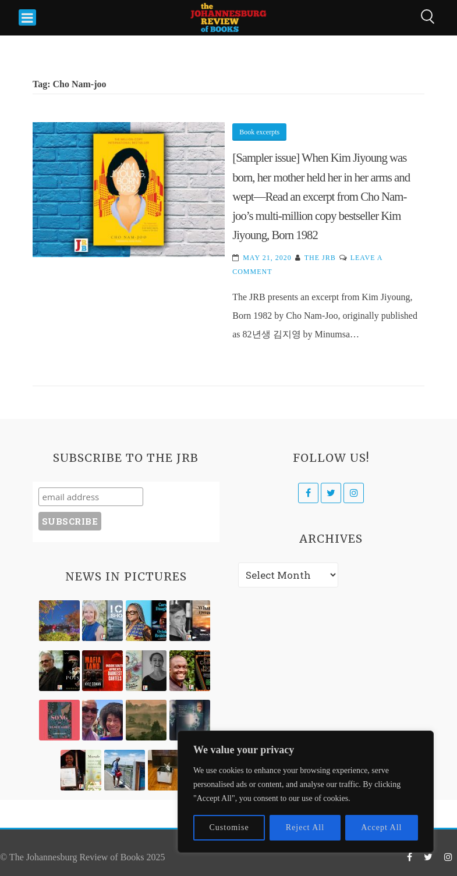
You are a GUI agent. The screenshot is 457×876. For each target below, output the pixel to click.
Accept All (381, 827)
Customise (229, 827)
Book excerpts (259, 132)
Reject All (305, 827)
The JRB (320, 258)
